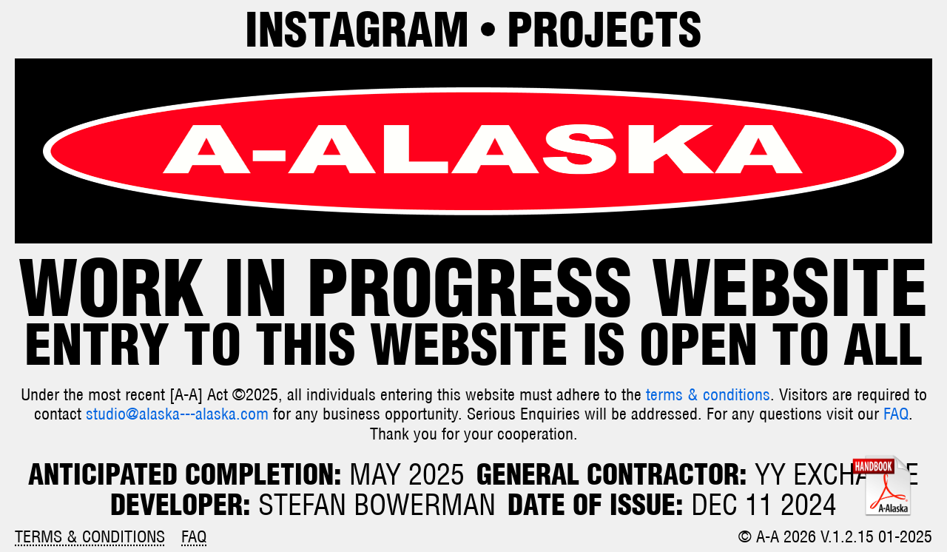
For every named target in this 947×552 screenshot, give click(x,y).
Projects (604, 29)
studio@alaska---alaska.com (177, 413)
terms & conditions (708, 394)
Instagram (357, 29)
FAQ (896, 413)
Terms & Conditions (90, 536)
